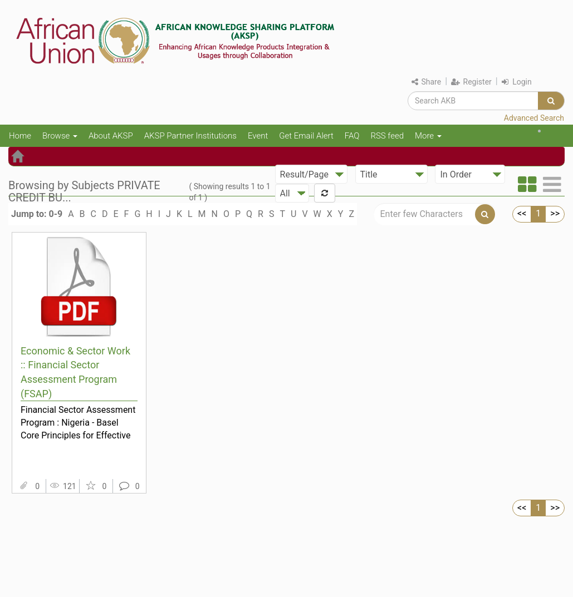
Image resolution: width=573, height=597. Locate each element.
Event (258, 136)
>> (555, 213)
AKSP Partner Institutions (190, 136)
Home (20, 136)
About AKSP (111, 136)
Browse (59, 136)
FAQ (352, 136)
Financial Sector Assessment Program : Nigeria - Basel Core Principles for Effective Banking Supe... (78, 422)
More (428, 136)
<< (521, 213)
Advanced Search (534, 118)
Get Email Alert (306, 136)
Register (471, 81)
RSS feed (387, 136)
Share (426, 81)
